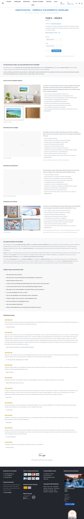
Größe (46, 43)
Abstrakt (45, 485)
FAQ (59, 32)
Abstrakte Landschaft (53, 56)
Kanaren (56, 489)
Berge (45, 483)
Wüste (73, 56)
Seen (51, 483)
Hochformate (56, 485)
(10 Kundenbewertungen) (55, 23)
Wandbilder (64, 56)
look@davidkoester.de (9, 471)
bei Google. (50, 457)
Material (47, 36)
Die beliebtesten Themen (49, 471)
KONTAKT (62, 4)
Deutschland (46, 487)
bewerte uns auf (70, 501)
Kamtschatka (68, 56)
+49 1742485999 (8, 473)
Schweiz (51, 487)
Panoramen (50, 485)
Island (55, 487)
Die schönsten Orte (47, 473)
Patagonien (51, 489)
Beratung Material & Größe (49, 474)
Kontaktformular (8, 474)
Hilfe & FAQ (46, 476)
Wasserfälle (55, 483)
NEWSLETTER (70, 4)
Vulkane (59, 56)
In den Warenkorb (56, 50)
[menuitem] (9, 2)
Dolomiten (46, 489)
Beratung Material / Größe (51, 32)
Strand (48, 483)
